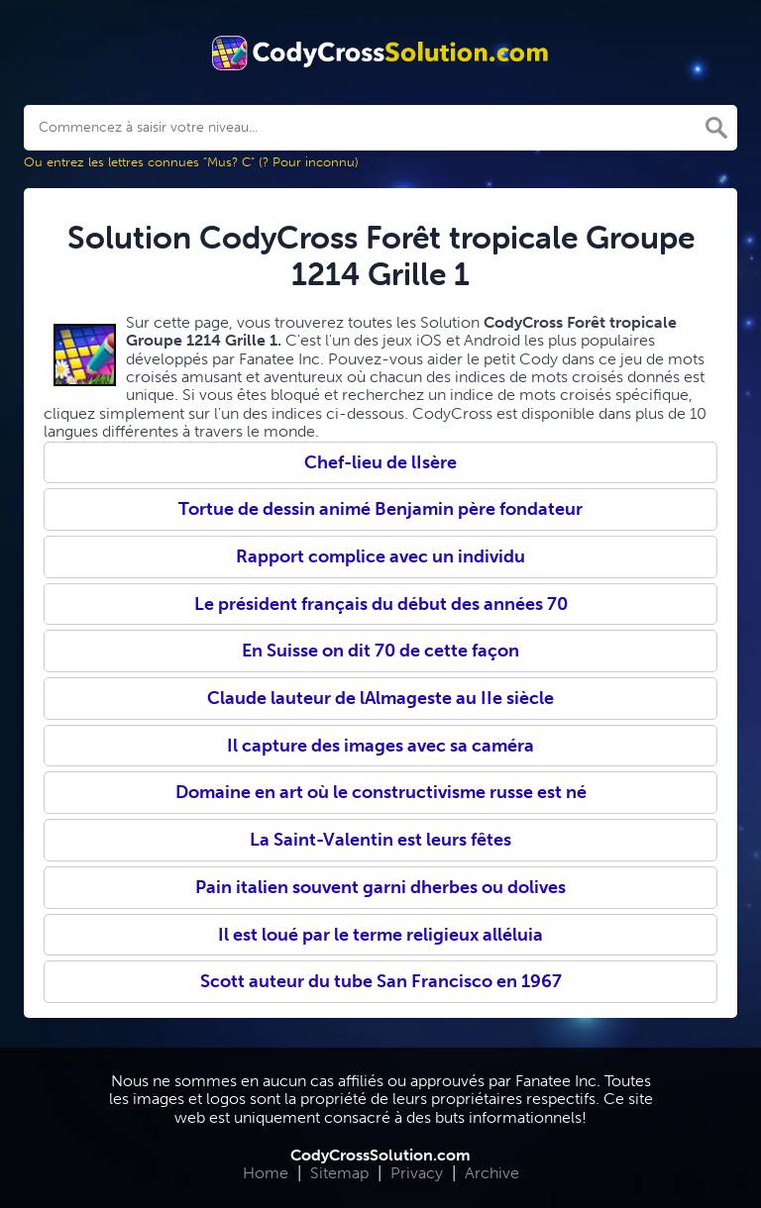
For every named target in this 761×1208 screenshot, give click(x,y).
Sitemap (339, 1172)
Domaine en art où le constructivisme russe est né (381, 792)
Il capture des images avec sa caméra (380, 745)
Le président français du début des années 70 (381, 604)
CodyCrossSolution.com (380, 1155)
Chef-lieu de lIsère (380, 462)
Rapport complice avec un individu (380, 556)
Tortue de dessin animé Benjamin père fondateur (380, 509)
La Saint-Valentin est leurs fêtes (380, 840)
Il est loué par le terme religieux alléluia (380, 935)
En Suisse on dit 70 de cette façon (380, 650)
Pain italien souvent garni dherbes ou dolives (380, 887)
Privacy (416, 1172)
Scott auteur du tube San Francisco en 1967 (381, 981)
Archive (492, 1172)
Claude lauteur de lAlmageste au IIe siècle (380, 698)
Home (265, 1172)
